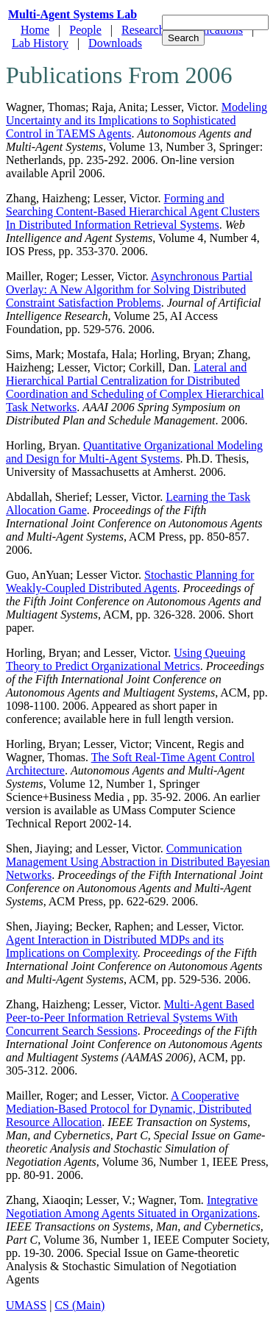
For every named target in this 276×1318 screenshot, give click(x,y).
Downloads (115, 43)
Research (143, 30)
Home (35, 30)
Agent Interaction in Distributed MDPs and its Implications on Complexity (115, 946)
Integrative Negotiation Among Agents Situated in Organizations (132, 1206)
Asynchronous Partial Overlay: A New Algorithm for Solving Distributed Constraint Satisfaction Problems (129, 289)
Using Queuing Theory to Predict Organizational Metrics (126, 659)
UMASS (26, 1305)
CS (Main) (79, 1305)
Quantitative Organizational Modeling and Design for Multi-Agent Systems (134, 452)
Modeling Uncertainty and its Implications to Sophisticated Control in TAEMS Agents (136, 120)
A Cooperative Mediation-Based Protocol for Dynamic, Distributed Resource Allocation (129, 1108)
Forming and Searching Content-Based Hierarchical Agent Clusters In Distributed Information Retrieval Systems (133, 211)
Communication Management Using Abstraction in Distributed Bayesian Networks (138, 861)
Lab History (40, 43)
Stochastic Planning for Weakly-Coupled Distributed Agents (130, 581)
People (85, 30)
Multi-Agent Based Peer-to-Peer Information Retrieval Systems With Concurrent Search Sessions (130, 1017)
